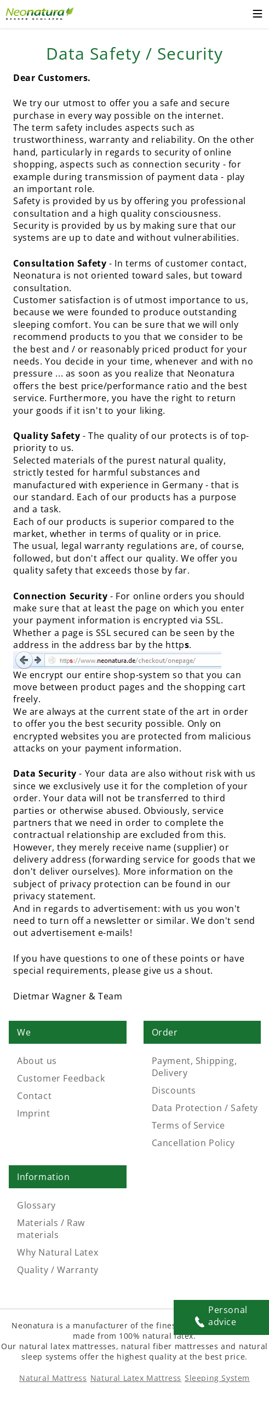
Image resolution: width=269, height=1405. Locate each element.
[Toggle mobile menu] (257, 15)
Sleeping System (217, 1378)
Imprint (33, 1113)
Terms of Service (189, 1125)
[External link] (41, 12)
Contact (34, 1096)
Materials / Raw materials (51, 1229)
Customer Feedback (61, 1078)
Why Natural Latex (57, 1252)
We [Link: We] (24, 1032)
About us (37, 1061)
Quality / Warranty (58, 1270)
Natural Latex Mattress (135, 1378)
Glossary (36, 1205)
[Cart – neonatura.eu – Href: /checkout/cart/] (236, 14)
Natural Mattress (53, 1378)
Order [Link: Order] (165, 1032)
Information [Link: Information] (43, 1177)
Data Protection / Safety (205, 1108)
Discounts (174, 1090)
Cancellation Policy (193, 1143)
